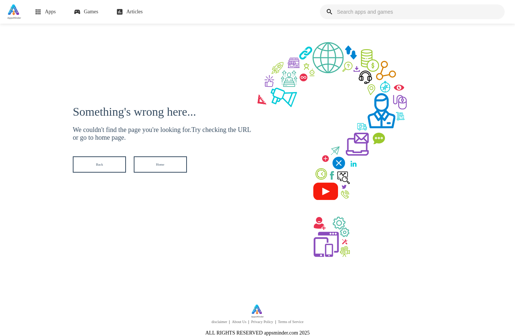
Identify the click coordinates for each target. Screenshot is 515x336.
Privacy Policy (262, 322)
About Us (239, 322)
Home (160, 164)
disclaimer (219, 322)
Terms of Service (290, 322)
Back (99, 164)
